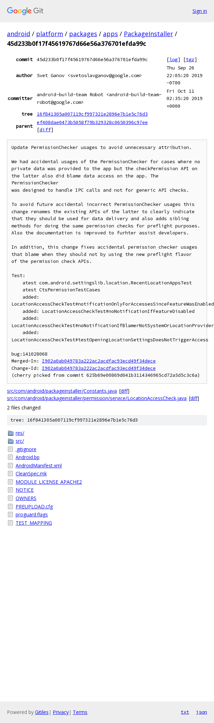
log (173, 59)
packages (83, 34)
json (201, 712)
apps (110, 34)
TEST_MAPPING (34, 523)
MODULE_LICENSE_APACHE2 (49, 482)
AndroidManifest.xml (39, 465)
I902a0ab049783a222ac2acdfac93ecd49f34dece (99, 361)
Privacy (61, 712)
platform (49, 34)
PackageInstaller (148, 34)
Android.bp (28, 457)
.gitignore (26, 449)
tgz (190, 59)
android (18, 34)
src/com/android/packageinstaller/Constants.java (62, 391)
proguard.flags (32, 514)
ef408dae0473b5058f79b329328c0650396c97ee (92, 122)
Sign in (199, 11)
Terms (80, 712)
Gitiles (42, 712)
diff (45, 129)
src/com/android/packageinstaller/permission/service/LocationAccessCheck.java (97, 398)
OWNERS (26, 498)
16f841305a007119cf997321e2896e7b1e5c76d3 (92, 114)
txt (185, 712)
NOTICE (25, 490)
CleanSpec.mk (31, 473)
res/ (20, 433)
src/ (20, 441)
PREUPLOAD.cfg (34, 506)
